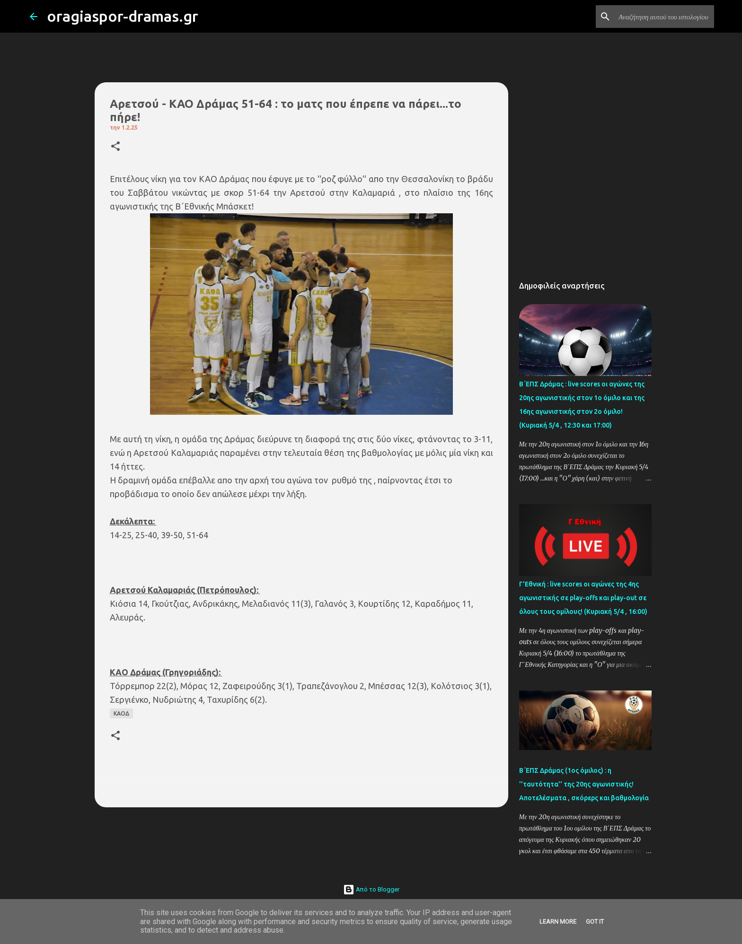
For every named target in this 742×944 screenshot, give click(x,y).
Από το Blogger (371, 889)
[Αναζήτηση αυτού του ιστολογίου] (664, 16)
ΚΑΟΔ (121, 713)
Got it (595, 921)
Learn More (557, 921)
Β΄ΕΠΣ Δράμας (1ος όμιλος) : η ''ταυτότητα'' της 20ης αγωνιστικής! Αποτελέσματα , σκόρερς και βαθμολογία (584, 784)
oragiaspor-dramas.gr (122, 16)
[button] (115, 146)
